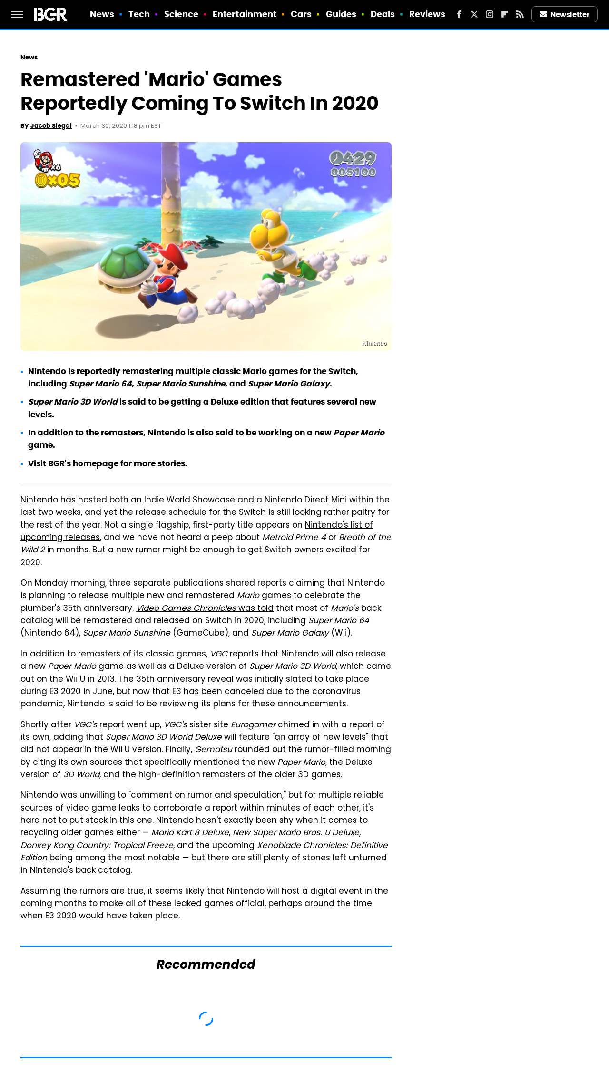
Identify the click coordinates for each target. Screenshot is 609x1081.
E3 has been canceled (218, 692)
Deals (383, 14)
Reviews (427, 14)
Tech (139, 14)
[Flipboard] (505, 14)
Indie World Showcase (189, 500)
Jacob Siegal (51, 126)
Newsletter (565, 14)
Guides (341, 14)
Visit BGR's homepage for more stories (106, 463)
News (102, 14)
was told (205, 609)
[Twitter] (474, 14)
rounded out (240, 750)
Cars (301, 14)
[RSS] (520, 14)
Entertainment (244, 14)
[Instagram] (489, 14)
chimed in (275, 725)
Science (181, 14)
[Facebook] (459, 14)
